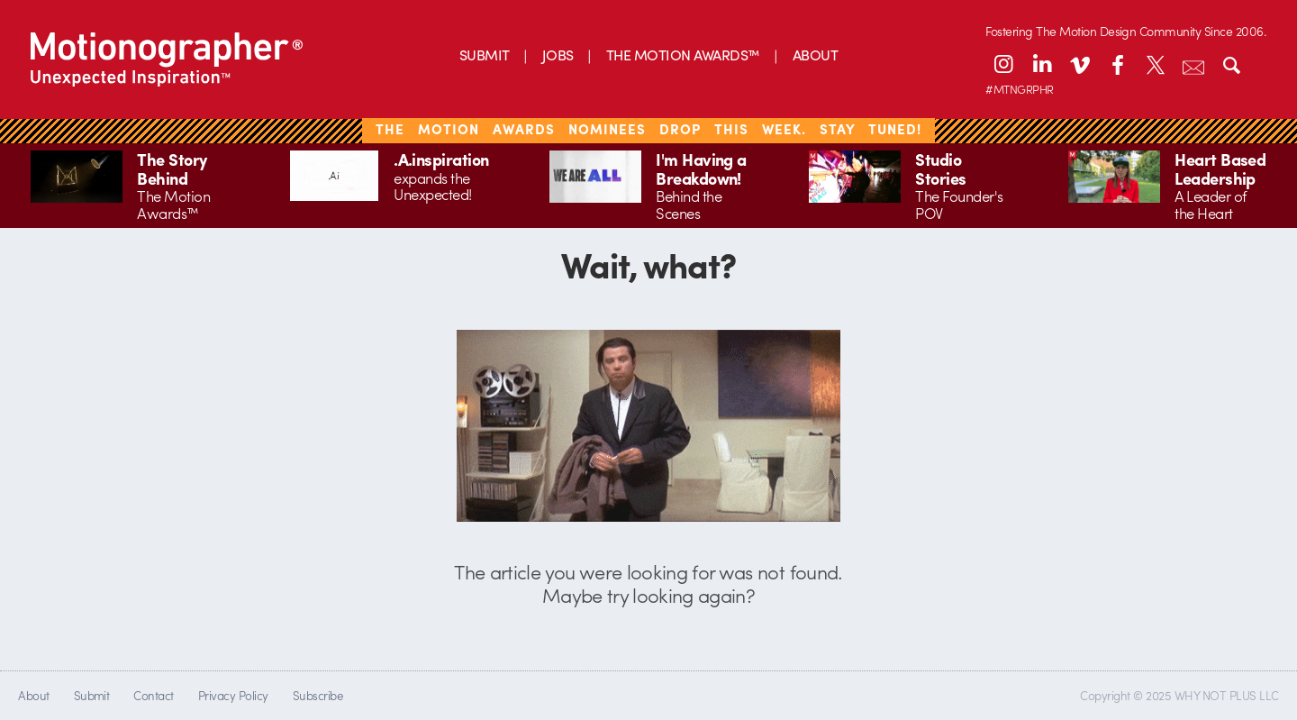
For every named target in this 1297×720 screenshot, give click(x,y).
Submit (92, 695)
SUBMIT (484, 54)
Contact (153, 695)
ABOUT (815, 54)
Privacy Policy (233, 695)
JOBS (558, 54)
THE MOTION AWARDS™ (683, 54)
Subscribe (317, 695)
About (33, 695)
